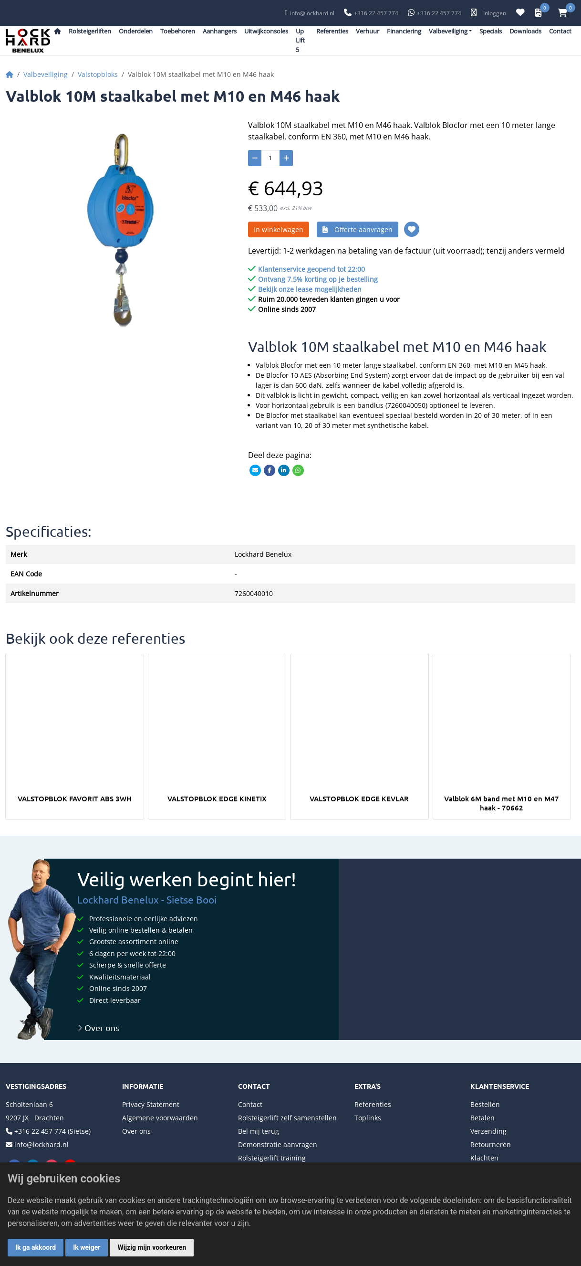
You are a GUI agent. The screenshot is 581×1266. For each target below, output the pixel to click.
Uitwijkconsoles (266, 31)
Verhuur (367, 31)
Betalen (482, 1117)
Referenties (332, 31)
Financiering (404, 31)
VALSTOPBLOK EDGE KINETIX (217, 798)
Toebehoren (177, 31)
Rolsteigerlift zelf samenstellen (287, 1117)
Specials (490, 31)
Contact (560, 31)
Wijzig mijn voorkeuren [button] (151, 1247)
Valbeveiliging (45, 74)
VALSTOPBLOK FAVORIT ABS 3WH (75, 798)
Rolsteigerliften (90, 31)
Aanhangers (220, 31)
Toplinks (367, 1117)
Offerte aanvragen (357, 229)
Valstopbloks (98, 74)
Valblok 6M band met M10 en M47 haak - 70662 (501, 803)
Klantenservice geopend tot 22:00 (311, 269)
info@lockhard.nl (312, 13)
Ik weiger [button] (86, 1247)
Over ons (98, 1027)
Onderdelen (136, 31)
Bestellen (485, 1104)
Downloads (525, 31)
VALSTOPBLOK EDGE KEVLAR (359, 798)
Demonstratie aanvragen (277, 1144)
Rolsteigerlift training (272, 1157)
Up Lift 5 (300, 40)
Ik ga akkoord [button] (35, 1247)
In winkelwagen (278, 229)
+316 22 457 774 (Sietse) (52, 1131)
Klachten (484, 1157)
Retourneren (490, 1144)
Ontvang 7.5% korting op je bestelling (318, 279)
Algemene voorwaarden (160, 1117)
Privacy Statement (150, 1104)
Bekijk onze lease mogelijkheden (310, 289)
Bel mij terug (258, 1131)
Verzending (488, 1131)
